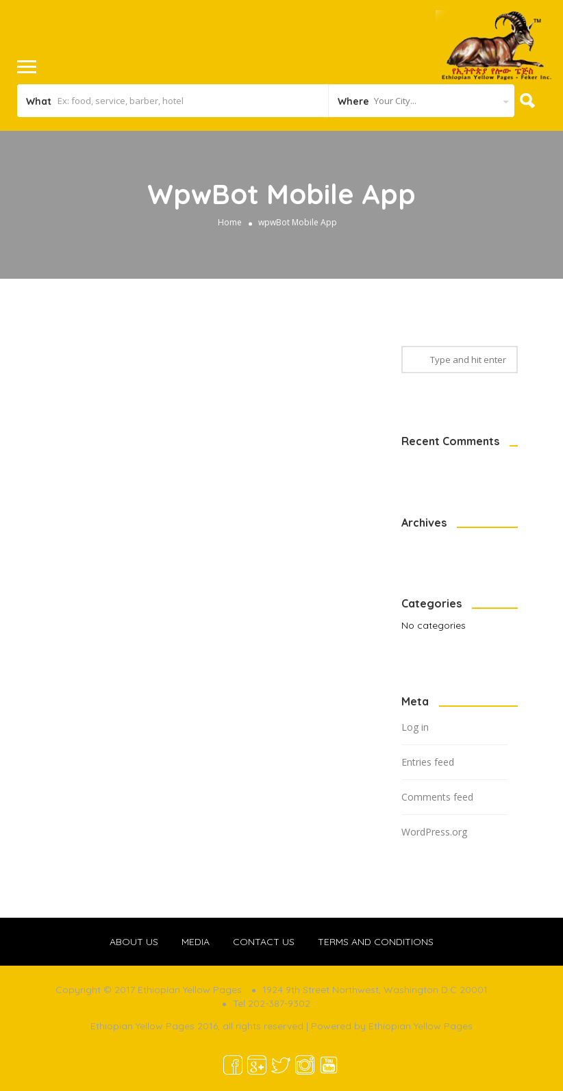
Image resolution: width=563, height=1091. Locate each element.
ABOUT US (134, 942)
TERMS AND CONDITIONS (376, 942)
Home (230, 222)
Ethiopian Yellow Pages (420, 1026)
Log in (415, 726)
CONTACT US (264, 942)
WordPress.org (434, 831)
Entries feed (427, 761)
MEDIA (196, 942)
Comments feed (437, 796)
